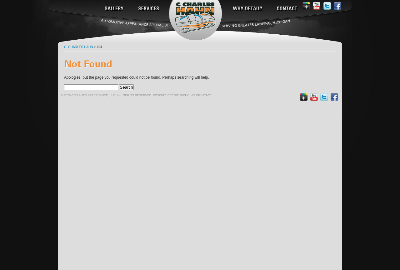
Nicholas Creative (195, 95)
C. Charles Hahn (78, 47)
